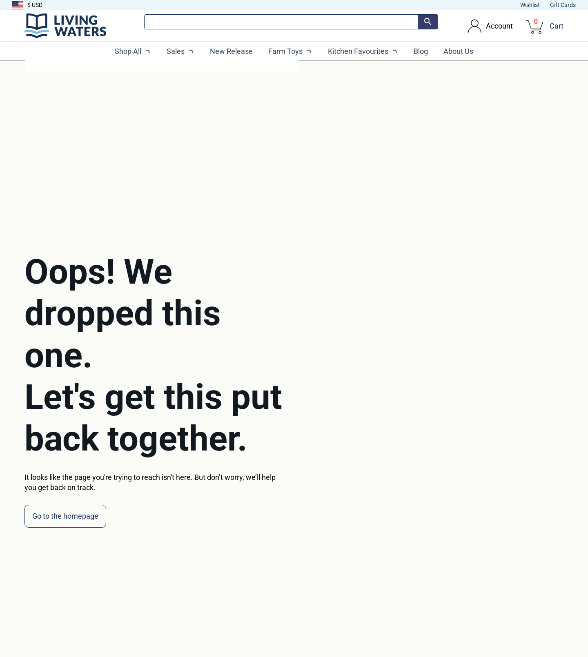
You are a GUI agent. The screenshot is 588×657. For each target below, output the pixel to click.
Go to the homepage (65, 516)
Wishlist (530, 5)
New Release (231, 51)
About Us (458, 51)
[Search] (281, 22)
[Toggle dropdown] (475, 26)
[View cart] (535, 26)
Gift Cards (563, 5)
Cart (557, 26)
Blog (421, 51)
